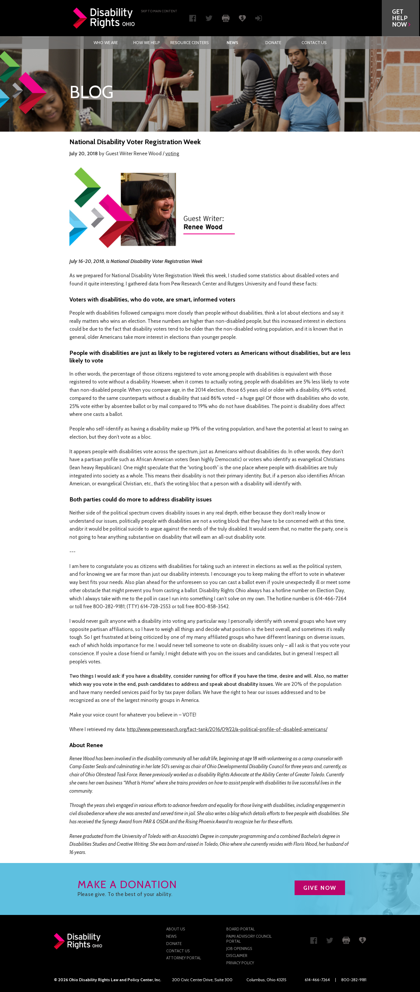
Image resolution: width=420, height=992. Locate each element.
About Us (175, 929)
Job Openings (239, 948)
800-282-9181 (353, 979)
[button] (401, 18)
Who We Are (106, 42)
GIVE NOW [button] (319, 887)
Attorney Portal (183, 958)
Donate (273, 42)
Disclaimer (236, 955)
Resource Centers (189, 42)
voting (172, 153)
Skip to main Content (159, 11)
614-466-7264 (317, 979)
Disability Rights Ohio (104, 18)
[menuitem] (105, 42)
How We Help (146, 42)
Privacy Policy (240, 962)
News (233, 42)
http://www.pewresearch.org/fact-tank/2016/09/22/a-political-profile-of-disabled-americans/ (227, 729)
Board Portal (240, 929)
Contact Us (314, 42)
